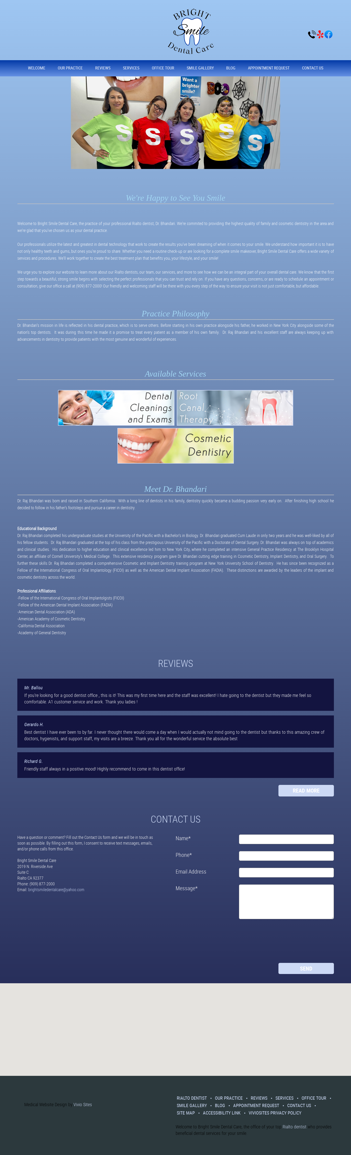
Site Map (186, 1113)
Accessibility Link (222, 1113)
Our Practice (70, 68)
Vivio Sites (82, 1104)
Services (131, 68)
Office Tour (163, 68)
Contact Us (312, 68)
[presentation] (195, 942)
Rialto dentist (294, 1127)
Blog (230, 68)
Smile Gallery (200, 68)
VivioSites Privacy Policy (275, 1113)
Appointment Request (269, 68)
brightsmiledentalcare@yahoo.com (56, 889)
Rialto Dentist (192, 1098)
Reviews (102, 68)
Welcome (36, 68)
